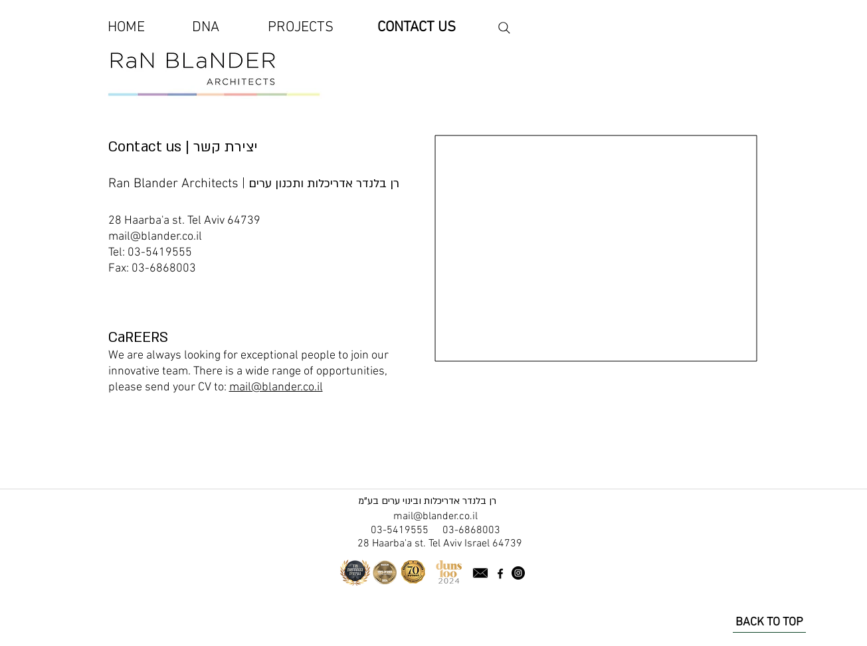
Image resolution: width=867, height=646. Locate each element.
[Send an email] (480, 573)
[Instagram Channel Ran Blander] (518, 573)
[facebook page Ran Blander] (500, 573)
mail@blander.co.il (155, 237)
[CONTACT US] (416, 28)
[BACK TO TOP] (769, 623)
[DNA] (206, 28)
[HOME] (126, 28)
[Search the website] (504, 28)
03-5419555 (160, 253)
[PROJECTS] (301, 28)
